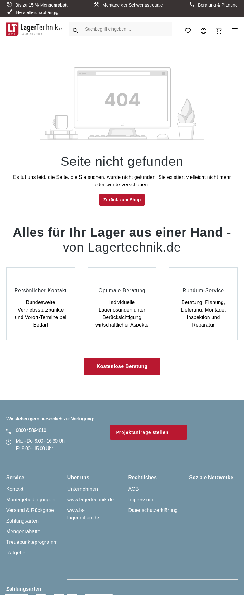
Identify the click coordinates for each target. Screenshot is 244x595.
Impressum (140, 499)
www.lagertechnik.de (90, 499)
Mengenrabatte (23, 531)
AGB (133, 489)
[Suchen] (75, 29)
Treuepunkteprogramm (32, 542)
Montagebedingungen (30, 499)
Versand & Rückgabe (30, 510)
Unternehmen (82, 489)
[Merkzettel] (188, 29)
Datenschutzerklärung (153, 510)
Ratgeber (16, 552)
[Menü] (234, 29)
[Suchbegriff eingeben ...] (127, 29)
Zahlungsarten (22, 521)
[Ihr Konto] (203, 29)
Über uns (78, 477)
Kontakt (14, 489)
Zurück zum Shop (122, 199)
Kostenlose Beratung (122, 366)
